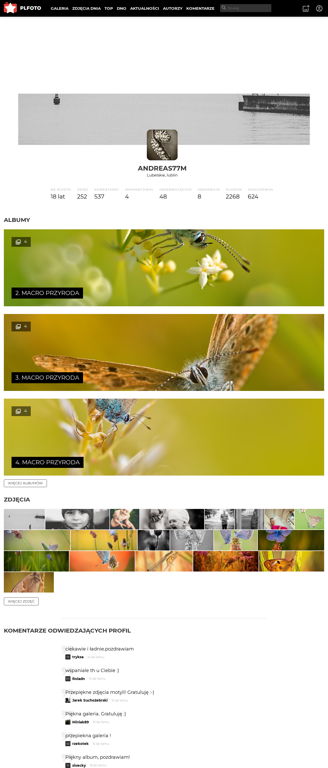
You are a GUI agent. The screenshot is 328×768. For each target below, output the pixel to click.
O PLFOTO (18, 747)
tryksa (78, 559)
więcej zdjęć (21, 504)
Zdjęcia (17, 330)
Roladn (78, 581)
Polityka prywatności (56, 755)
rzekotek (80, 646)
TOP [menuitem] (109, 8)
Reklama (96, 747)
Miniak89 (80, 625)
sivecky (79, 668)
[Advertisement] (164, 55)
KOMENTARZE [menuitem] (200, 8)
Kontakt (120, 747)
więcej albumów (25, 314)
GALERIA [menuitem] (59, 8)
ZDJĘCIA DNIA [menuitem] (86, 8)
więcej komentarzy (28, 712)
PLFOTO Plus (49, 747)
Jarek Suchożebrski (90, 603)
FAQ (74, 747)
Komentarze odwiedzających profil (67, 533)
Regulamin (18, 755)
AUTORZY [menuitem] (172, 8)
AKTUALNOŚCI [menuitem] (144, 8)
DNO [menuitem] (121, 8)
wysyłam (248, 689)
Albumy (17, 219)
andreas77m (162, 168)
